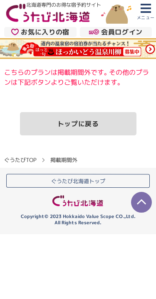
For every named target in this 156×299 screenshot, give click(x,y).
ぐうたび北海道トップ (78, 181)
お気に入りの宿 (40, 31)
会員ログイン (116, 31)
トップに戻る (78, 123)
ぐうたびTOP (20, 160)
